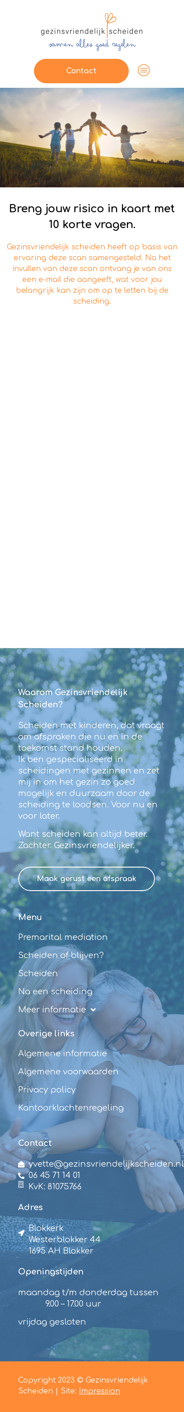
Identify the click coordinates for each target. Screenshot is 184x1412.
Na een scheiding (55, 991)
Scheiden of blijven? (61, 955)
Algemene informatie (62, 1053)
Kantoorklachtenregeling (71, 1107)
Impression (99, 1391)
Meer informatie (57, 1009)
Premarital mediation (63, 937)
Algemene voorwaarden (68, 1071)
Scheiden (38, 973)
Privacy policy (47, 1089)
